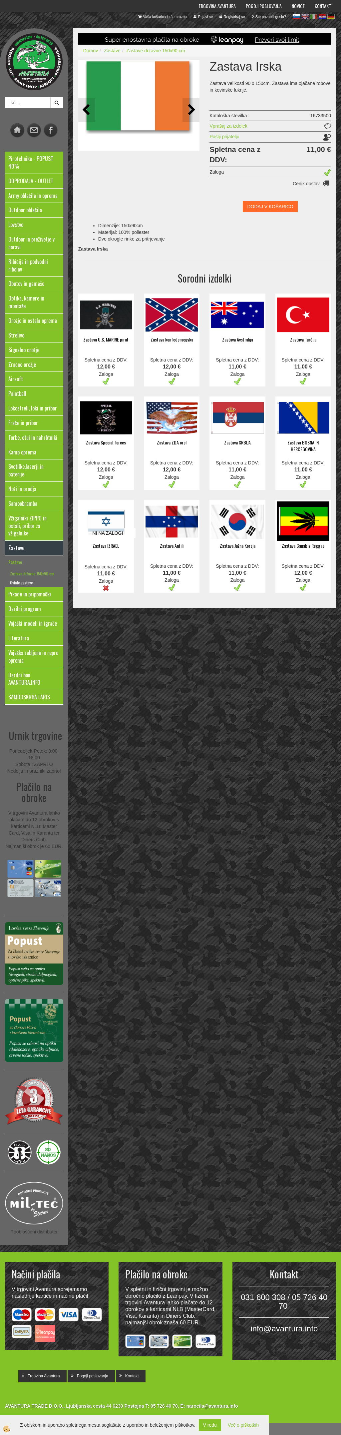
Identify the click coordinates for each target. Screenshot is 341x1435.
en (305, 16)
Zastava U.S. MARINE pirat (106, 339)
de (331, 16)
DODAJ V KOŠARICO (270, 206)
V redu (210, 1425)
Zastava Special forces (106, 442)
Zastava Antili (171, 545)
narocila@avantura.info (212, 1406)
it (313, 16)
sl (296, 16)
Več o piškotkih (243, 1425)
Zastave (15, 561)
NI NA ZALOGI (108, 533)
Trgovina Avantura (217, 5)
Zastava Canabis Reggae (303, 545)
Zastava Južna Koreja (237, 545)
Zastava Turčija (303, 339)
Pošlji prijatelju (224, 136)
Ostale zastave (21, 582)
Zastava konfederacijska (172, 339)
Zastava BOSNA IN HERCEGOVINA (303, 445)
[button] (190, 110)
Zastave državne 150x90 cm (32, 573)
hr (322, 16)
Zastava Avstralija (237, 339)
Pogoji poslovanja (264, 5)
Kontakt (323, 5)
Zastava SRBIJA (237, 442)
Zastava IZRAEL (106, 545)
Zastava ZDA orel (171, 442)
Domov (90, 50)
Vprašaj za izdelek (228, 126)
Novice (298, 5)
